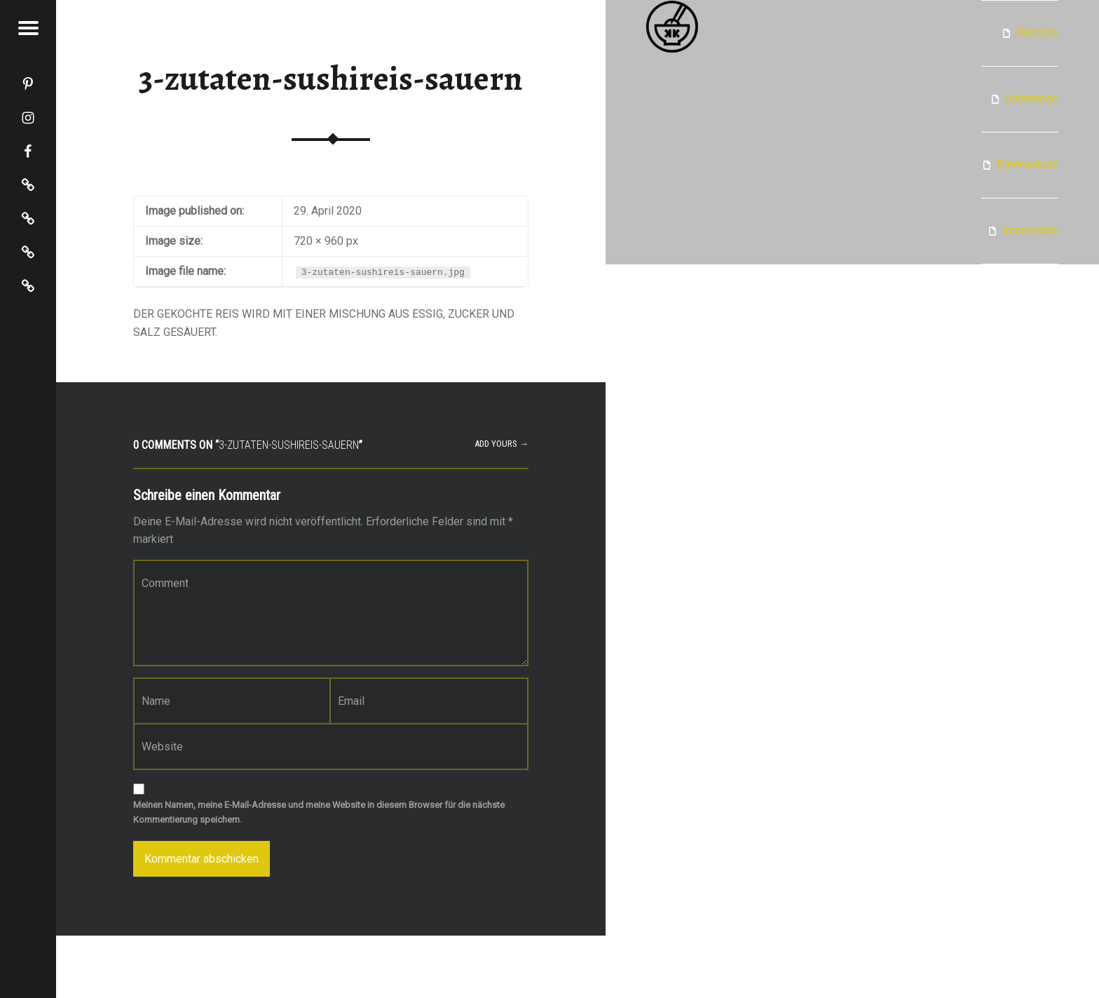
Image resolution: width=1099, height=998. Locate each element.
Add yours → (501, 443)
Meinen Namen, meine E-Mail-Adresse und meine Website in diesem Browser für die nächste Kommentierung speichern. (319, 812)
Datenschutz (1027, 164)
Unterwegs (1031, 98)
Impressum (1030, 230)
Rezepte (1037, 32)
